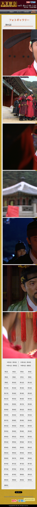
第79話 (14, 474)
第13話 (6, 388)
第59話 (14, 447)
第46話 (14, 431)
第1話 (6, 371)
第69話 (30, 458)
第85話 (30, 480)
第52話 (22, 436)
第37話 (6, 420)
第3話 (22, 371)
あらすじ (19, 12)
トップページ (4, 12)
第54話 (6, 442)
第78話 (6, 474)
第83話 (14, 480)
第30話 (14, 409)
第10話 (14, 382)
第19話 (22, 393)
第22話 (14, 398)
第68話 (22, 458)
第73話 (30, 463)
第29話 (6, 409)
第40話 (30, 420)
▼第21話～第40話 (25, 362)
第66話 (6, 458)
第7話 (22, 377)
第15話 (22, 388)
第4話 (29, 371)
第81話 (30, 474)
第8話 (29, 377)
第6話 (14, 377)
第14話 (14, 388)
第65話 (30, 453)
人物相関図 (26, 12)
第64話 (22, 453)
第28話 (30, 404)
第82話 (6, 480)
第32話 (30, 409)
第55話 (14, 442)
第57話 (30, 442)
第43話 (22, 426)
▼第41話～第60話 (11, 365)
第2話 (14, 371)
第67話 (14, 458)
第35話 (22, 415)
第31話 (22, 409)
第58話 (6, 447)
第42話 (14, 426)
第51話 (14, 436)
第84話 (22, 480)
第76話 (22, 469)
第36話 (30, 415)
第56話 (22, 442)
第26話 (14, 404)
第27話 (22, 404)
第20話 (30, 393)
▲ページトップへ (29, 499)
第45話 (6, 431)
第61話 (30, 447)
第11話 (22, 382)
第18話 (14, 393)
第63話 (14, 453)
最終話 (6, 485)
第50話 (6, 436)
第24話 (30, 398)
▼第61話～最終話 (26, 365)
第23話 (22, 398)
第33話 (6, 415)
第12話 (30, 382)
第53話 (30, 436)
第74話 (6, 469)
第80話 (22, 474)
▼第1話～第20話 (12, 362)
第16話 (30, 388)
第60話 (22, 447)
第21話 (6, 398)
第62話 (6, 453)
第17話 (6, 393)
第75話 (14, 469)
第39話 (22, 420)
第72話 (22, 463)
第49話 (30, 431)
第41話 (6, 426)
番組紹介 (11, 12)
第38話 (14, 420)
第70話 (6, 463)
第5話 (6, 377)
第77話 (30, 469)
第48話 (22, 431)
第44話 (30, 426)
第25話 (6, 404)
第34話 (14, 415)
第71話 (14, 463)
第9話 (6, 382)
